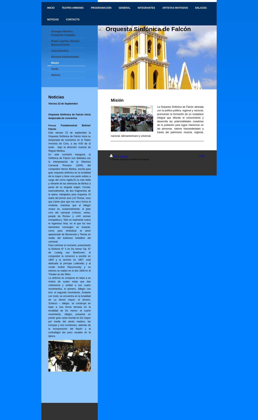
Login (202, 156)
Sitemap (124, 156)
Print (114, 156)
